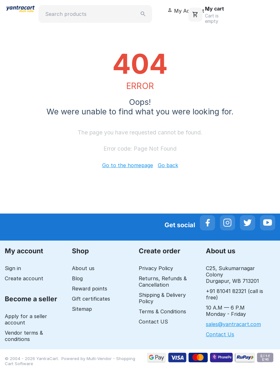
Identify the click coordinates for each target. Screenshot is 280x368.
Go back (168, 165)
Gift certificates (91, 299)
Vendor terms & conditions (24, 336)
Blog (77, 278)
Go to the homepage (127, 165)
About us (83, 268)
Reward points (89, 288)
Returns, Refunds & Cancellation (163, 281)
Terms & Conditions (162, 311)
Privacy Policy (156, 268)
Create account (24, 278)
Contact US (153, 321)
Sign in (13, 268)
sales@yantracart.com (233, 324)
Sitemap (82, 309)
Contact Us (220, 334)
